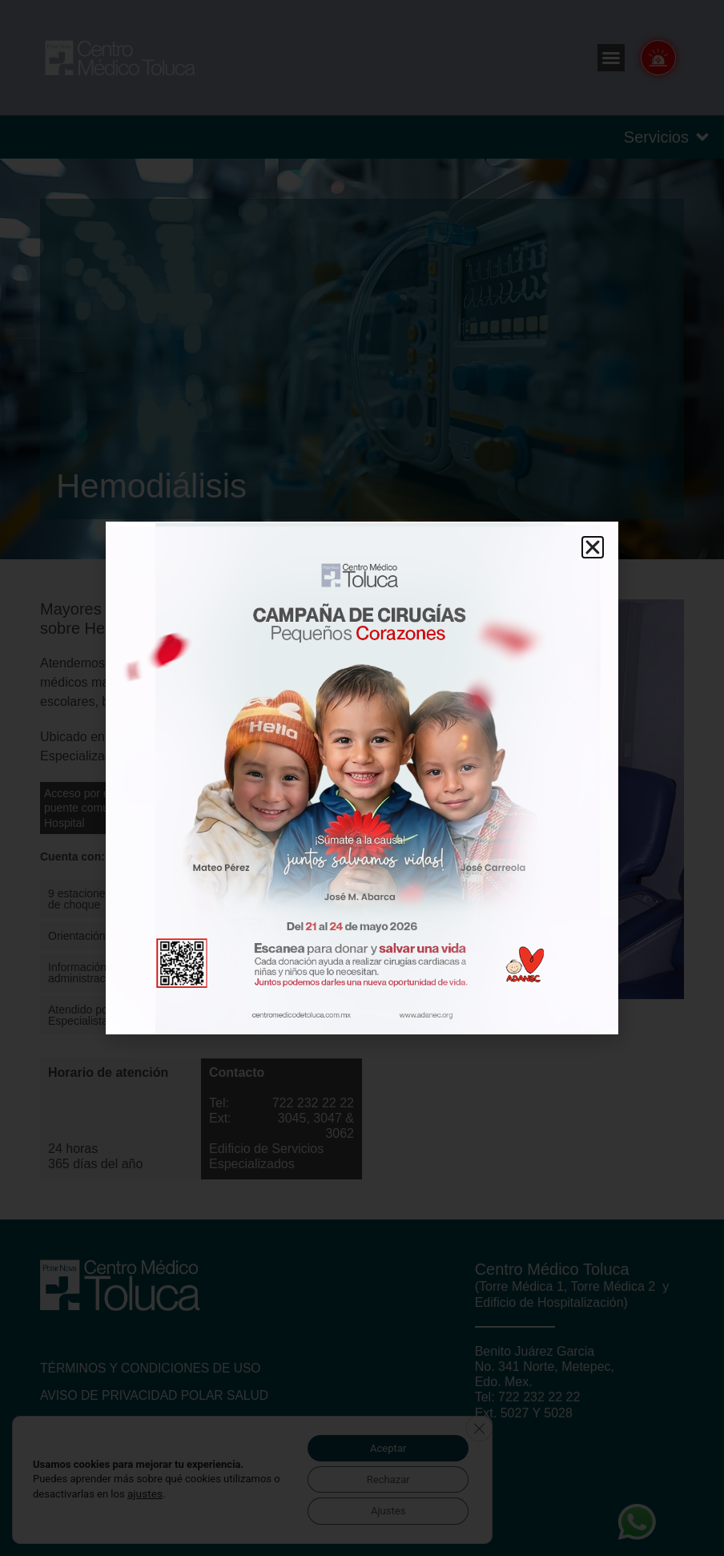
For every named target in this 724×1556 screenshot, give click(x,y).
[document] (362, 778)
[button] (592, 547)
